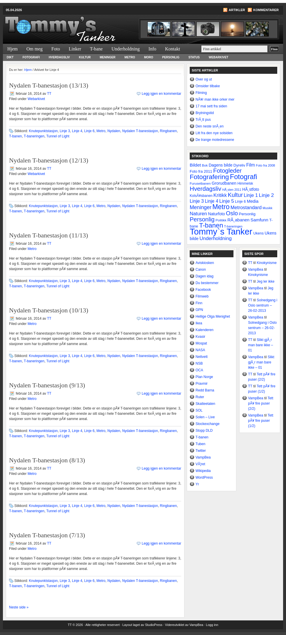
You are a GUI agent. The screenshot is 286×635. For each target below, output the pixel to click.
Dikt (10, 57)
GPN (199, 310)
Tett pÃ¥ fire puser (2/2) (260, 403)
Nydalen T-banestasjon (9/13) (47, 385)
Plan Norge (204, 377)
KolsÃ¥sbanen (201, 196)
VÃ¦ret (200, 464)
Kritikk (220, 195)
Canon (201, 269)
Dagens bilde (220, 165)
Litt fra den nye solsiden (214, 133)
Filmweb (202, 296)
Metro (130, 57)
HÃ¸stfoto (250, 189)
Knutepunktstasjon (43, 131)
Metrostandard (246, 207)
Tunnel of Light (57, 136)
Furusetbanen (200, 183)
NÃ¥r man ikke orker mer (215, 99)
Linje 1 (251, 195)
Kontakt (172, 48)
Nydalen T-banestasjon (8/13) (47, 460)
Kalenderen (204, 330)
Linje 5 (226, 201)
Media (253, 201)
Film (250, 164)
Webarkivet (218, 57)
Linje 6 (89, 131)
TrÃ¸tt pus (203, 120)
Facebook (203, 290)
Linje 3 (65, 131)
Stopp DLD (204, 430)
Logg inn (212, 625)
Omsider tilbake (208, 86)
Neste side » (19, 607)
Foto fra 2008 (265, 165)
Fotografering (209, 177)
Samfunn (259, 219)
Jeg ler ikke (266, 281)
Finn (199, 303)
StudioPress (153, 625)
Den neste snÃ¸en (210, 126)
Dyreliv (239, 165)
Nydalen (113, 131)
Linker (75, 48)
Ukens (258, 233)
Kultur (84, 57)
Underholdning (125, 48)
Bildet (195, 164)
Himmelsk (245, 183)
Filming (201, 93)
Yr (197, 484)
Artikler (237, 10)
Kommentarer (266, 10)
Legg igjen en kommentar (161, 94)
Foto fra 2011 (201, 171)
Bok (205, 165)
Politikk (220, 220)
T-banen (15, 136)
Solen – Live (205, 417)
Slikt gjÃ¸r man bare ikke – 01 (260, 345)
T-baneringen (34, 136)
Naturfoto (216, 213)
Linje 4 (77, 131)
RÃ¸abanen (238, 219)
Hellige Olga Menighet (213, 316)
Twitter (201, 451)
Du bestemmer (207, 283)
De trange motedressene (215, 140)
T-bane (96, 48)
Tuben (200, 444)
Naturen (198, 213)
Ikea (199, 323)
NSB (199, 363)
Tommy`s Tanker (73, 25)
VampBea (203, 457)
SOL (199, 410)
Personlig (170, 57)
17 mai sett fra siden (211, 106)
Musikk (268, 208)
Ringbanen (168, 131)
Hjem (12, 48)
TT (49, 94)
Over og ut (204, 79)
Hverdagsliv (59, 57)
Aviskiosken (205, 263)
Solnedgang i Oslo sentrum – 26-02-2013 (262, 305)
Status (194, 57)
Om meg (35, 48)
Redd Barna (205, 390)
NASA (200, 350)
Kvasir (200, 337)
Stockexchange (207, 424)
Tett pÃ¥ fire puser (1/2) (260, 420)
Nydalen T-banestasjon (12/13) (48, 160)
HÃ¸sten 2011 (231, 189)
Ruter (200, 397)
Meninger (108, 57)
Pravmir (201, 384)
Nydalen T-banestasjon (140, 131)
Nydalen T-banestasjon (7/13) (47, 535)
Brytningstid (205, 113)
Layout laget (131, 625)
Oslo (232, 213)
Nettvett (201, 357)
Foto (55, 48)
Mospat (201, 343)
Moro (148, 57)
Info (152, 48)
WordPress (204, 477)
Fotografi (31, 57)
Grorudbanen (224, 183)
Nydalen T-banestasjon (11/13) (48, 235)
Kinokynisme (267, 263)
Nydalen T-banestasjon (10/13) (48, 310)
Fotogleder (227, 170)
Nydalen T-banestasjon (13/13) (48, 85)
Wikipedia (203, 471)
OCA (199, 370)
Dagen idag (204, 276)
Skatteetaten (205, 404)
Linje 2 (266, 195)
